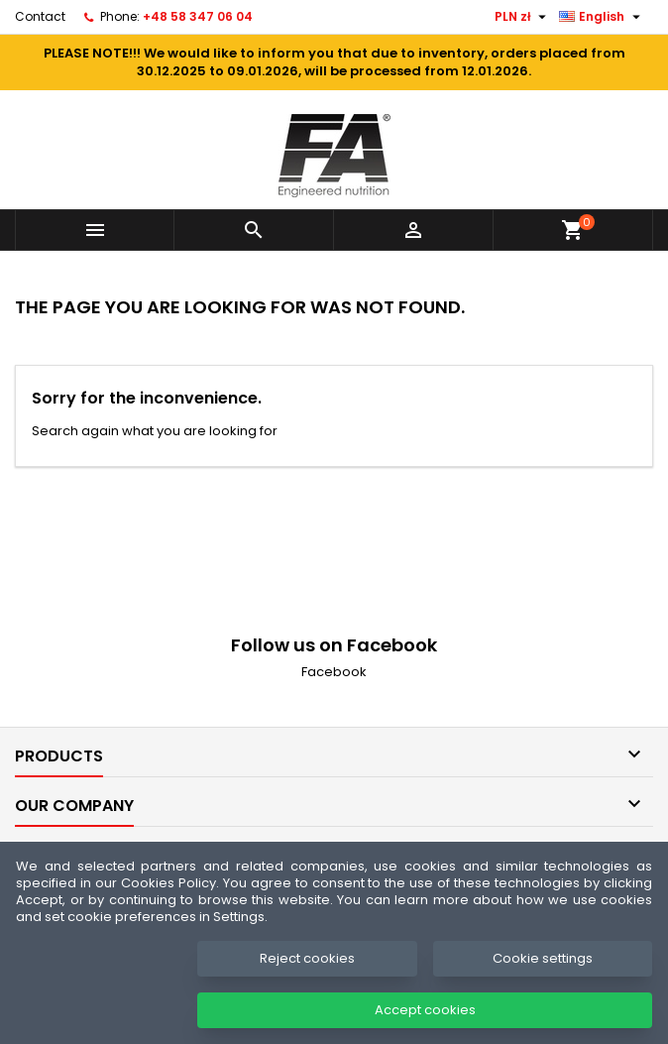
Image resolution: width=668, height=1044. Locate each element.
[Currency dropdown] (523, 17)
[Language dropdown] (602, 17)
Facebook (334, 671)
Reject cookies (307, 958)
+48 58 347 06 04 (198, 16)
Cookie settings (543, 958)
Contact (40, 16)
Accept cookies (425, 1009)
